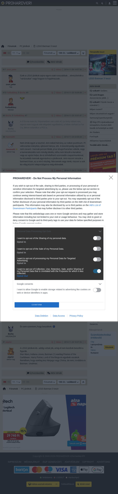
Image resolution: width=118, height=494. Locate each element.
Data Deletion (41, 316)
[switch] (97, 238)
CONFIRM (37, 305)
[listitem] (59, 231)
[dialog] (59, 247)
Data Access (59, 316)
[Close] (112, 178)
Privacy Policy (76, 316)
